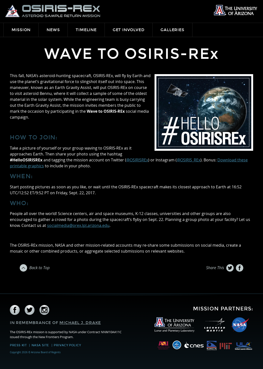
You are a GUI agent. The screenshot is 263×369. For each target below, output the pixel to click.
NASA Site (40, 345)
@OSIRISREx (137, 160)
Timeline (86, 29)
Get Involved (129, 29)
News (53, 29)
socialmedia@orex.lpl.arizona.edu (78, 225)
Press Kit (18, 345)
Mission (21, 29)
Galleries (172, 29)
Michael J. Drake (80, 322)
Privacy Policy (67, 345)
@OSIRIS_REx (188, 160)
